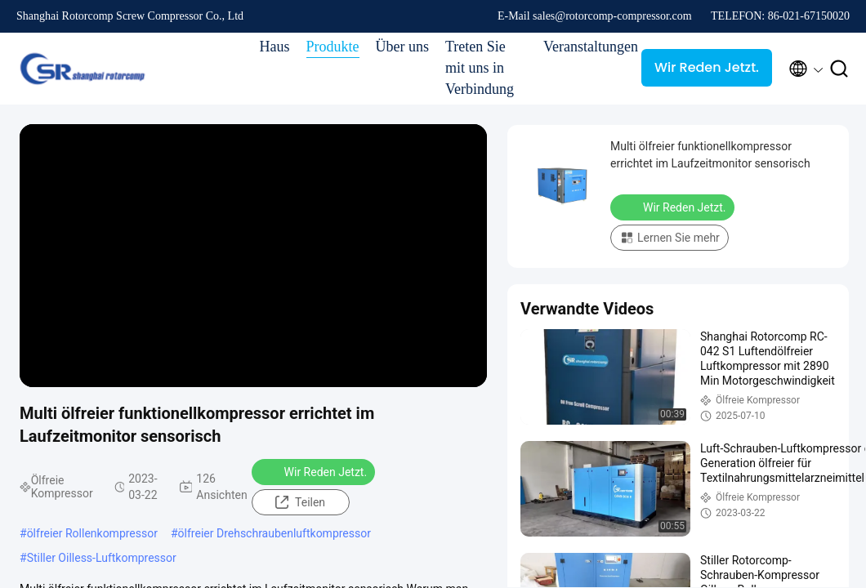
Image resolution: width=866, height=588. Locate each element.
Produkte (332, 46)
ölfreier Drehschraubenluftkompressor (274, 533)
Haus (275, 46)
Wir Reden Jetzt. (706, 67)
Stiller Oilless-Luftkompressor (101, 557)
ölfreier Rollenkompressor (92, 533)
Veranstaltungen (584, 46)
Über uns (403, 46)
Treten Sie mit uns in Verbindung (479, 67)
